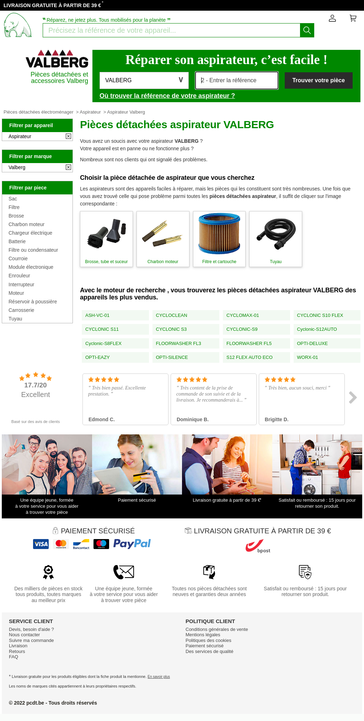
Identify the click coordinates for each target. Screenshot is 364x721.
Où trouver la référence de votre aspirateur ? (167, 95)
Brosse (16, 216)
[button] (144, 80)
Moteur (16, 293)
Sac (13, 199)
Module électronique (31, 267)
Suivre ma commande (31, 640)
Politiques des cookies (208, 640)
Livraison (18, 645)
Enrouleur (19, 275)
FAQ (13, 656)
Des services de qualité (209, 651)
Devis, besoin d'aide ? (31, 629)
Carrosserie (21, 310)
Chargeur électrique (30, 233)
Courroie (18, 258)
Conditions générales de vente (217, 629)
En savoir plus (159, 677)
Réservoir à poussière (33, 301)
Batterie (17, 241)
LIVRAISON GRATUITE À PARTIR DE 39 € (52, 5)
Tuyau (15, 319)
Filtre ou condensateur (33, 250)
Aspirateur (90, 112)
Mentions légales (203, 634)
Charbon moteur (26, 224)
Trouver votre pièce (318, 80)
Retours (17, 651)
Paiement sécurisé (205, 645)
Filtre (14, 207)
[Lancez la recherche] (307, 30)
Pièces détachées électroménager (39, 112)
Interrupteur (21, 284)
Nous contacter (24, 634)
